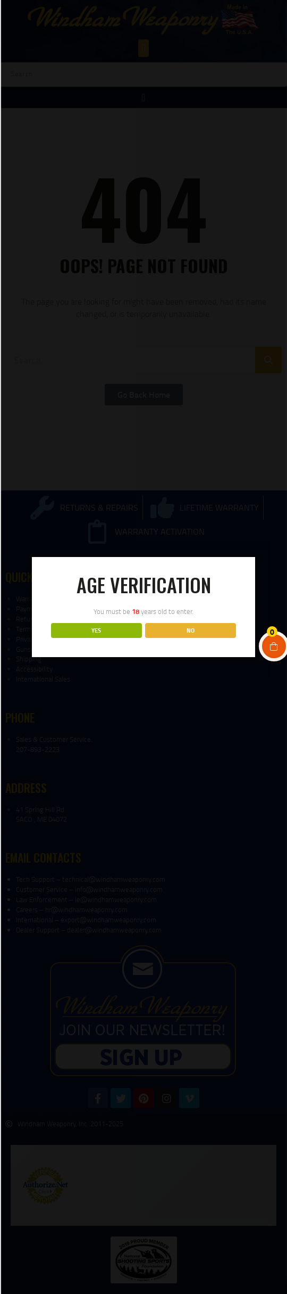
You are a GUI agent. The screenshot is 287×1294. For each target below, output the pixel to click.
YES (96, 630)
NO (191, 630)
